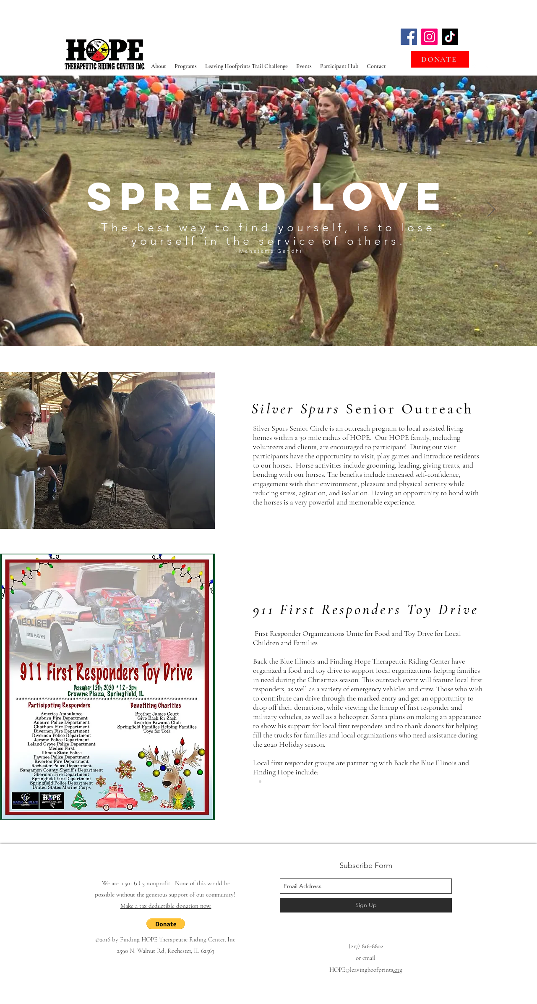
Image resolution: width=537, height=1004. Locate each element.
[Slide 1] (268, 325)
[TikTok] (450, 37)
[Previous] (46, 210)
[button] (165, 923)
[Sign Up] (366, 905)
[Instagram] (429, 37)
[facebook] (486, 67)
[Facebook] (409, 37)
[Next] (491, 210)
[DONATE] (440, 59)
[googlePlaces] (473, 67)
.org (397, 969)
